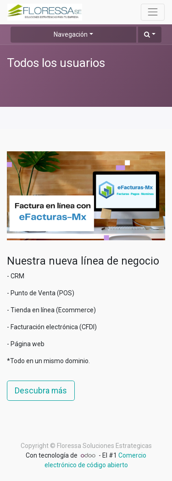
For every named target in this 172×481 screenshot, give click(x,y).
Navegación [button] (71, 34)
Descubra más (41, 390)
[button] (149, 35)
